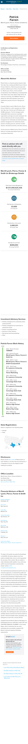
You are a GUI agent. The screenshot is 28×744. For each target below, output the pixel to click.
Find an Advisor (14, 38)
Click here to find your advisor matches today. (14, 648)
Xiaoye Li (3, 536)
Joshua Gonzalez (5, 515)
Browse (3, 9)
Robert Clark (4, 531)
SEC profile (12, 459)
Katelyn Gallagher (5, 499)
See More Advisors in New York (12, 670)
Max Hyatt (3, 525)
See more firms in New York (8, 482)
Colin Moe (3, 510)
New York (8, 9)
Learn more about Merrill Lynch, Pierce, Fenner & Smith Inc (11, 541)
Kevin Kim (3, 505)
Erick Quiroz (4, 520)
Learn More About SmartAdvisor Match (14, 667)
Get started (10, 652)
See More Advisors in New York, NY (13, 673)
